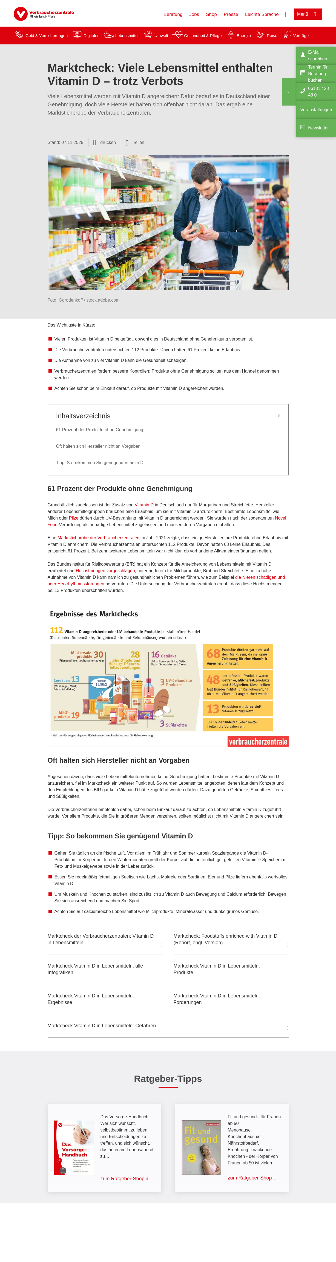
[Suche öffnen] (286, 14)
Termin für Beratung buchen (318, 74)
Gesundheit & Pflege (203, 35)
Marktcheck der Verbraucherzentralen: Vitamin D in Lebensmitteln (101, 939)
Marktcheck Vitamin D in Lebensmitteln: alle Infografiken (95, 969)
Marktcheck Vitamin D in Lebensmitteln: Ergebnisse (91, 999)
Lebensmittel (127, 35)
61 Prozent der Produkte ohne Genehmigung (99, 429)
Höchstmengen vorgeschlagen (105, 570)
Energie (244, 35)
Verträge (301, 35)
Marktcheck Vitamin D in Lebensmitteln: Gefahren (102, 1025)
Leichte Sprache (262, 14)
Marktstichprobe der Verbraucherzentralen (98, 537)
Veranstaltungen (316, 109)
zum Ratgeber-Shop (122, 1178)
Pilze (74, 518)
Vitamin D (144, 505)
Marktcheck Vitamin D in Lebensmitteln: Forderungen (217, 999)
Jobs (194, 14)
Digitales (91, 35)
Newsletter (318, 128)
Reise (272, 35)
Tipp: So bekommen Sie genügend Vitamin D (99, 462)
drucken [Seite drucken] (108, 142)
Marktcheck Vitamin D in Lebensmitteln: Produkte (217, 969)
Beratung (172, 14)
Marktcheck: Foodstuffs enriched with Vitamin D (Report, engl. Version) (226, 939)
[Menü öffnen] (308, 14)
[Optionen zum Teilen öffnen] (135, 142)
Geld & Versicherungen (46, 35)
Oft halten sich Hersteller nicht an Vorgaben (98, 446)
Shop (211, 14)
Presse (231, 14)
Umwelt (161, 35)
